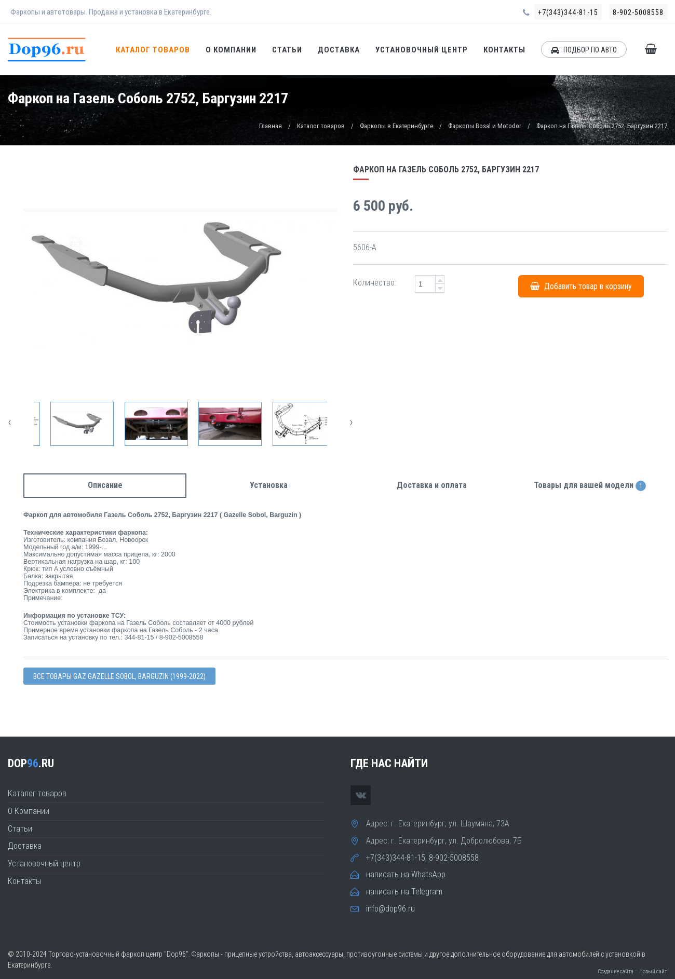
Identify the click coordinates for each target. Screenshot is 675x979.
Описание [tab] (105, 485)
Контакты (504, 50)
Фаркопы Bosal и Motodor (484, 126)
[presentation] (9, 421)
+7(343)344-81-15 (568, 12)
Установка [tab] (269, 485)
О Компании (231, 50)
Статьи (287, 50)
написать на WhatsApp (406, 874)
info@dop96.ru (390, 909)
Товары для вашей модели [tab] (590, 485)
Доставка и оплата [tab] (432, 485)
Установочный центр (421, 50)
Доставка (339, 50)
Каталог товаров (153, 50)
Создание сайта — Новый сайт (632, 971)
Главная (270, 126)
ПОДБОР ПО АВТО (584, 50)
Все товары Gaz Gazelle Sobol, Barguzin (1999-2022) (119, 676)
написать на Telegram (404, 891)
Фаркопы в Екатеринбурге (396, 126)
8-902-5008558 (638, 12)
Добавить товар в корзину (581, 286)
